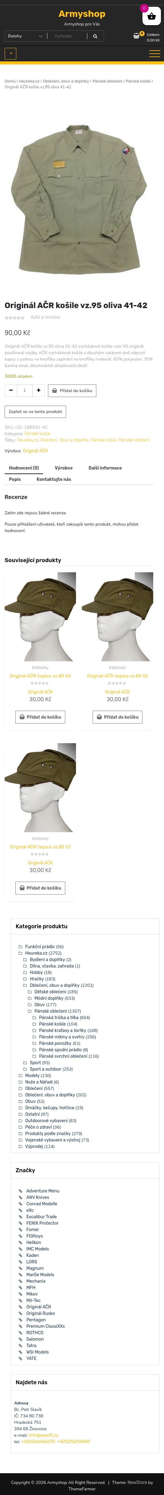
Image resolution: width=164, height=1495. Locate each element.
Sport (35, 1062)
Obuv (39, 1004)
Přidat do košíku (76, 391)
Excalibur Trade (41, 1216)
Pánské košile (138, 81)
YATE (31, 1358)
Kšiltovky (40, 667)
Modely (32, 1075)
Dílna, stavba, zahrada (52, 966)
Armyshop (82, 13)
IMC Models (37, 1249)
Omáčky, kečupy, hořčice (49, 1108)
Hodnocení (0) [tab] (24, 468)
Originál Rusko (40, 1313)
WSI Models (37, 1352)
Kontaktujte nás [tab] (54, 479)
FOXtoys (34, 1236)
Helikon (33, 1242)
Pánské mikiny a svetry (62, 1037)
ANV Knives (37, 1197)
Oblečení (34, 1088)
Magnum (35, 1268)
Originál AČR (35, 451)
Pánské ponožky (55, 1043)
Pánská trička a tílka (58, 1017)
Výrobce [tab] (64, 468)
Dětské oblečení (50, 992)
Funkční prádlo (40, 946)
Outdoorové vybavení (46, 1120)
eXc (30, 1210)
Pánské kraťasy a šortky (62, 1030)
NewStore (137, 1482)
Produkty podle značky (48, 1133)
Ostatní (32, 1114)
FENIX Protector (42, 1223)
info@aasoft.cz (43, 1435)
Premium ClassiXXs (45, 1326)
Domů (10, 81)
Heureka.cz (29, 81)
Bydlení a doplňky (47, 959)
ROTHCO (34, 1332)
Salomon (35, 1339)
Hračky (37, 979)
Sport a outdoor (45, 1069)
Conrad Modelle (42, 1204)
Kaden (32, 1255)
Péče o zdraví (38, 1127)
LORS (31, 1262)
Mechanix (36, 1281)
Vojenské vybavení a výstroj (52, 1140)
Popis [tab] (15, 479)
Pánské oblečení (107, 81)
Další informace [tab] (105, 468)
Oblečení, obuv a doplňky (66, 81)
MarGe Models (40, 1274)
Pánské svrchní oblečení (63, 1056)
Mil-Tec (33, 1300)
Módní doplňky (48, 998)
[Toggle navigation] (155, 53)
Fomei (32, 1229)
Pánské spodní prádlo (60, 1050)
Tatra (31, 1345)
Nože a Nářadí (39, 1082)
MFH (30, 1287)
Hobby (36, 972)
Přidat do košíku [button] (44, 717)
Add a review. (46, 317)
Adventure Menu (43, 1191)
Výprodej (34, 1146)
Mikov (32, 1294)
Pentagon (36, 1320)
